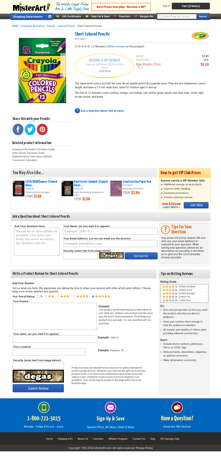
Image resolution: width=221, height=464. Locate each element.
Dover (31, 188)
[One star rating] (38, 296)
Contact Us (139, 438)
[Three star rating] (58, 296)
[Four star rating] (74, 296)
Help (152, 438)
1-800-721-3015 (43, 419)
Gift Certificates (71, 16)
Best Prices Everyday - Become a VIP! (121, 7)
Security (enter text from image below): (87, 250)
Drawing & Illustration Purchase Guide (33, 149)
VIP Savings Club (169, 438)
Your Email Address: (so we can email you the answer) (97, 238)
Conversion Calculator (24, 160)
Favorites (124, 16)
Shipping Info (65, 438)
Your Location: (22, 346)
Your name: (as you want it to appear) (36, 334)
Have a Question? (177, 419)
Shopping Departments (28, 16)
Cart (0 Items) (191, 6)
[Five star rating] (93, 296)
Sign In (166, 5)
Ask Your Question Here (30, 226)
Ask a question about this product (102, 110)
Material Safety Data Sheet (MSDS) (32, 156)
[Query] (176, 16)
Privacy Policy (144, 448)
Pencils (51, 26)
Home (49, 438)
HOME (14, 26)
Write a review (116, 46)
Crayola (81, 38)
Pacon (129, 185)
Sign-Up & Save (100, 16)
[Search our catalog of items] (202, 16)
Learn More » (171, 207)
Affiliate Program (118, 438)
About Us (83, 438)
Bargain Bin (147, 16)
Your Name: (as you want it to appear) (86, 226)
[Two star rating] (46, 296)
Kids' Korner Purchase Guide (28, 152)
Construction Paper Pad (137, 181)
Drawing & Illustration (32, 26)
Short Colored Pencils (92, 34)
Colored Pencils (66, 26)
